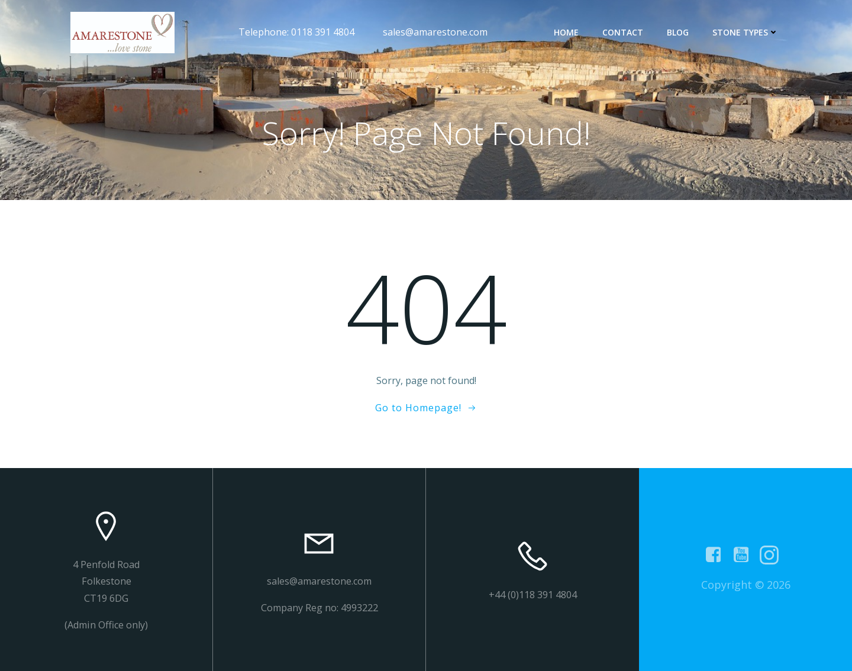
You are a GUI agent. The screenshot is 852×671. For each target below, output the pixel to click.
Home (566, 32)
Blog (678, 32)
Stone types (745, 32)
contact (622, 32)
